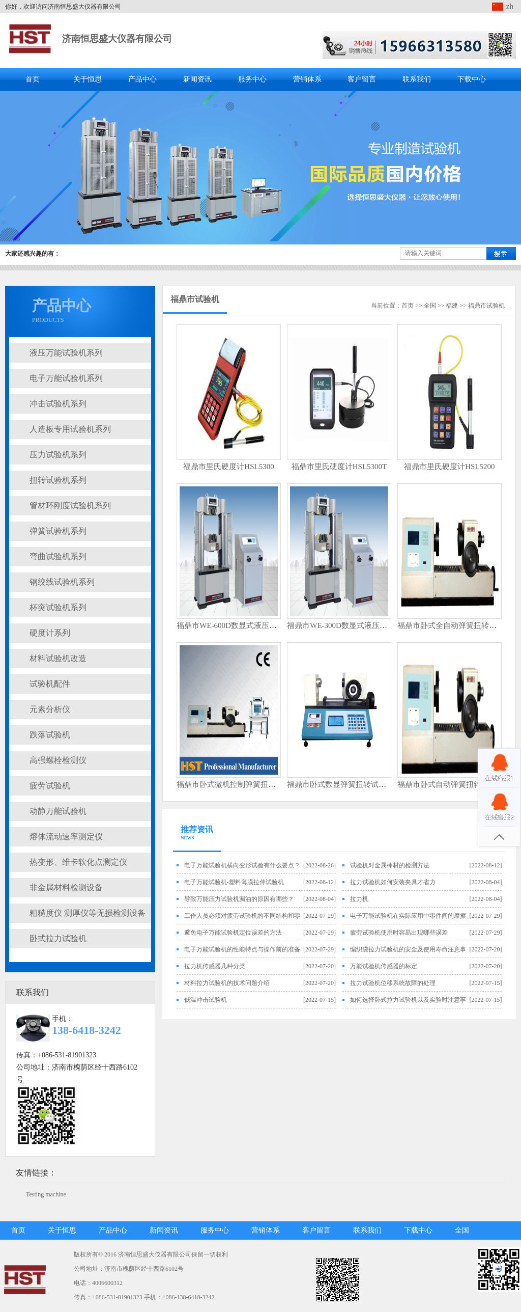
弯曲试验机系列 (58, 556)
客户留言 (362, 79)
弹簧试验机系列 (58, 531)
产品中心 (142, 79)
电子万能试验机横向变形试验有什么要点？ (242, 865)
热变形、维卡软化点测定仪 (78, 862)
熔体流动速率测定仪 (66, 836)
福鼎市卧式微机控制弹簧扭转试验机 (238, 784)
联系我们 (416, 79)
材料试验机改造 (58, 658)
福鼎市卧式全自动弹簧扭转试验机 (454, 625)
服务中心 (252, 79)
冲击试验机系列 (58, 403)
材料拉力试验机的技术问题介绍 (227, 983)
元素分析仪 (50, 709)
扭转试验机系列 (58, 480)
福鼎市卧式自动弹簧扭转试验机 (450, 784)
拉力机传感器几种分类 (214, 966)
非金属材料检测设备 (66, 887)
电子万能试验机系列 (66, 378)
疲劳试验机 (50, 785)
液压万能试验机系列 (66, 352)
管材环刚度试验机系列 (70, 505)
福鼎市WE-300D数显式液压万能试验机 (352, 625)
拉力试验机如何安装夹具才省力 (393, 882)
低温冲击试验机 (205, 999)
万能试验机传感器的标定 (383, 966)
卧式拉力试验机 (58, 938)
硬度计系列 (50, 632)
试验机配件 (50, 683)
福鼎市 (477, 305)
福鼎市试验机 (194, 299)
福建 (452, 305)
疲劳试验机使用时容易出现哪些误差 (399, 932)
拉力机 (359, 899)
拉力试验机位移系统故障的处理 (393, 983)
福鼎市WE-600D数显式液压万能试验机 (242, 625)
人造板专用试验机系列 (70, 429)
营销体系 (307, 79)
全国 (430, 305)
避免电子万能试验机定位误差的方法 (233, 932)
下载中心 (471, 79)
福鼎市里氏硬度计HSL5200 (449, 466)
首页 (32, 79)
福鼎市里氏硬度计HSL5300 (228, 466)
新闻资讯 (197, 79)
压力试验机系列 (58, 454)
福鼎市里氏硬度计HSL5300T (339, 466)
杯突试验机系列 (58, 607)
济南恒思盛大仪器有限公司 (117, 39)
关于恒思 (87, 79)
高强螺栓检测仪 (58, 760)
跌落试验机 (50, 734)
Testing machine (46, 1194)
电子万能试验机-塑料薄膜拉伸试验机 (234, 882)
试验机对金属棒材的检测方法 (389, 865)
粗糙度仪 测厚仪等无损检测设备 (88, 913)
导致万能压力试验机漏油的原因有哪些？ (239, 899)
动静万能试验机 (58, 811)
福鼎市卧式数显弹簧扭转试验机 (340, 784)
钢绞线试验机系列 (62, 582)
